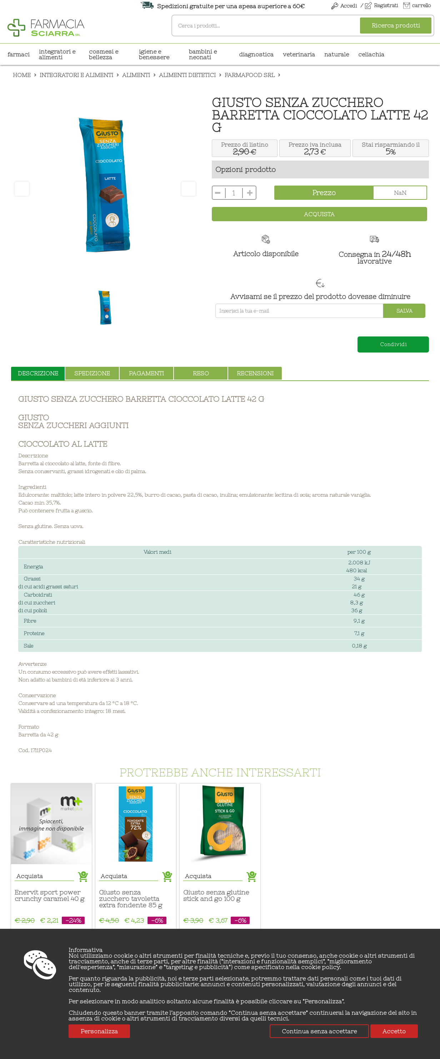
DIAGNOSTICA (256, 54)
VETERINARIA (299, 54)
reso (201, 373)
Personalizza (99, 1031)
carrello (421, 5)
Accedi (348, 6)
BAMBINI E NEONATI (203, 54)
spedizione (92, 373)
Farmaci (19, 54)
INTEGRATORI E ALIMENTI (57, 54)
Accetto (394, 1031)
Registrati (386, 5)
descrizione (38, 373)
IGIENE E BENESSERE (154, 54)
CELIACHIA (371, 54)
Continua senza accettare (319, 1031)
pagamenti (146, 373)
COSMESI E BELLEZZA (103, 54)
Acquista (319, 214)
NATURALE (336, 54)
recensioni (255, 373)
